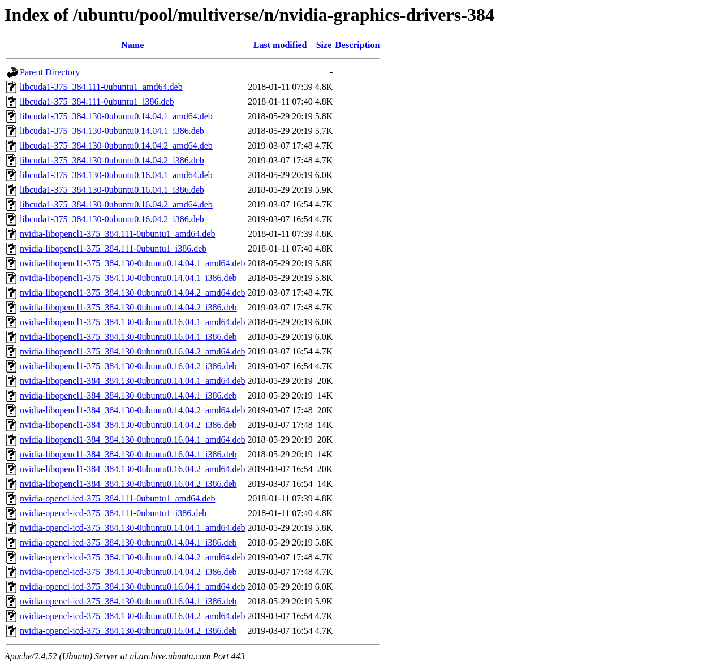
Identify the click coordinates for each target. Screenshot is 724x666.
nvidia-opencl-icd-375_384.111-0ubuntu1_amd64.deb (117, 498)
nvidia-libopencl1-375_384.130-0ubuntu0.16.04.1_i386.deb (128, 336)
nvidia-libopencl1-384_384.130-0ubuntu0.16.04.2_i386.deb (128, 483)
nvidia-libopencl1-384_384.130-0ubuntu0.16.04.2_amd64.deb (132, 469)
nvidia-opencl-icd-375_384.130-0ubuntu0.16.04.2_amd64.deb (132, 616)
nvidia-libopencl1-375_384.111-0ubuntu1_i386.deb (113, 248)
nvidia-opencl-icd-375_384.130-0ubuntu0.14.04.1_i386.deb (128, 542)
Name (132, 45)
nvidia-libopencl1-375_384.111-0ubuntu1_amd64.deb (117, 234)
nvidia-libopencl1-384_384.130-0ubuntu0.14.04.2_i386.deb (128, 425)
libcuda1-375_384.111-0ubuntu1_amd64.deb (101, 87)
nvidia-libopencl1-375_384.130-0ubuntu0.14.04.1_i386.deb (128, 278)
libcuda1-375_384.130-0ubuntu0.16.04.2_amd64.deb (116, 204)
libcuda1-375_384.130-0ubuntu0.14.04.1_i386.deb (112, 131)
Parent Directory (50, 72)
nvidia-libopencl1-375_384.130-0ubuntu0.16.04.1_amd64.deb (132, 322)
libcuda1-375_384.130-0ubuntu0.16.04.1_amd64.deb (116, 175)
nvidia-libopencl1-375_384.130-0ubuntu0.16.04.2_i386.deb (128, 366)
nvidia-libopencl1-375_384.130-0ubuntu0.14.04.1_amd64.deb (132, 263)
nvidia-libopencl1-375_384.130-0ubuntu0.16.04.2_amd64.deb (132, 351)
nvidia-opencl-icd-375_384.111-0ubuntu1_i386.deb (113, 513)
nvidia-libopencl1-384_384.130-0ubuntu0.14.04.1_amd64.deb (132, 381)
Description (357, 45)
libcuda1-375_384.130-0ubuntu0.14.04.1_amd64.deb (116, 116)
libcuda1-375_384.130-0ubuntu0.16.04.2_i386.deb (112, 219)
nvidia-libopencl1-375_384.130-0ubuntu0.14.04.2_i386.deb (128, 307)
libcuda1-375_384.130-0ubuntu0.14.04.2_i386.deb (112, 160)
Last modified (280, 45)
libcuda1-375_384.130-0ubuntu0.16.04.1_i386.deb (112, 189)
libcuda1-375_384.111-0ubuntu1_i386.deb (97, 101)
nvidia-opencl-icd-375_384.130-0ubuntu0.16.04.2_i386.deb (128, 630)
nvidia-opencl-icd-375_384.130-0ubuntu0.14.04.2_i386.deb (128, 572)
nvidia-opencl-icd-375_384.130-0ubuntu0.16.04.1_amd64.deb (132, 586)
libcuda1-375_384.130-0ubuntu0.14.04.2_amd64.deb (116, 145)
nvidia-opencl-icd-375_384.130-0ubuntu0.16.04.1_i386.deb (128, 601)
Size (324, 45)
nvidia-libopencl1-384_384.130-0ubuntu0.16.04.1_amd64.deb (132, 439)
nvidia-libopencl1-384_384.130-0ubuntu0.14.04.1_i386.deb (128, 395)
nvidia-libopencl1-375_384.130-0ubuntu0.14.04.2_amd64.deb (132, 292)
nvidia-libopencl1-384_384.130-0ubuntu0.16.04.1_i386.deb (128, 454)
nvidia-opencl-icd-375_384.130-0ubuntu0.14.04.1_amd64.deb (132, 528)
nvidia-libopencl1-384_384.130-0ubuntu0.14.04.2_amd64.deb (132, 410)
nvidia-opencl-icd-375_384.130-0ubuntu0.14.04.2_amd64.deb (132, 557)
